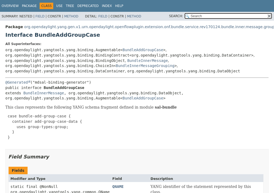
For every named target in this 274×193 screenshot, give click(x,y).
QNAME (118, 186)
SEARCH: (176, 16)
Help (119, 6)
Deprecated (88, 6)
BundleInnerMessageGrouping (145, 66)
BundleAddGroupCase (143, 50)
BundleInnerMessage (147, 60)
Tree (70, 6)
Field (39, 16)
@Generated (16, 82)
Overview (10, 6)
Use (59, 6)
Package (29, 6)
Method (71, 16)
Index (107, 6)
